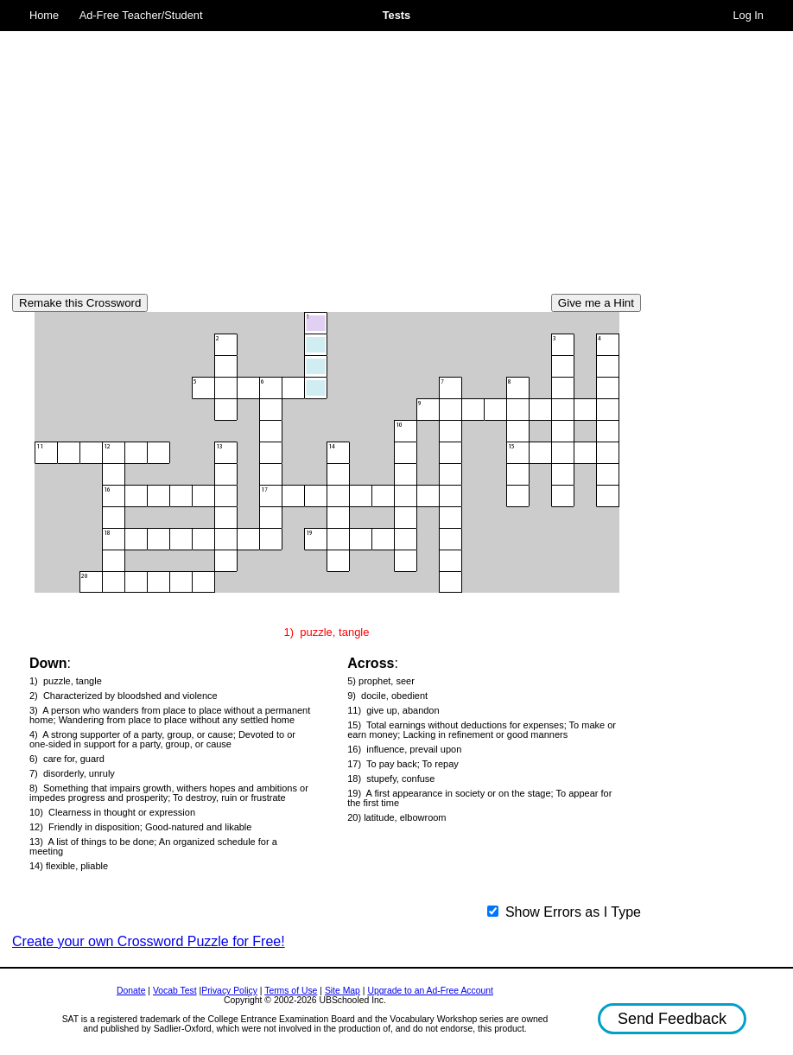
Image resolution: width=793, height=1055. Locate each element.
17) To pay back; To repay (403, 764)
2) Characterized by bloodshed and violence (123, 696)
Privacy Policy (229, 990)
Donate (131, 990)
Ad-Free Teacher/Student (141, 15)
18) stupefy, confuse (391, 779)
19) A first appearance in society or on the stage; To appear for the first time (479, 798)
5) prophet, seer (381, 681)
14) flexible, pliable (68, 866)
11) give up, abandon (393, 710)
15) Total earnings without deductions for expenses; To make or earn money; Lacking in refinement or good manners (481, 730)
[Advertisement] (326, 155)
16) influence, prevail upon (404, 749)
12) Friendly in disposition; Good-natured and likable (140, 827)
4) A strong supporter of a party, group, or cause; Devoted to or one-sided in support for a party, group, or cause (162, 739)
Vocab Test (175, 990)
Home (44, 15)
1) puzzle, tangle (65, 681)
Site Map (342, 990)
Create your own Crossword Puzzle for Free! (148, 941)
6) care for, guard (67, 759)
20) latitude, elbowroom (396, 818)
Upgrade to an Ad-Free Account (430, 990)
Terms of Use (290, 990)
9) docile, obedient (387, 696)
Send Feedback (672, 1018)
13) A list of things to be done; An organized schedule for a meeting (153, 846)
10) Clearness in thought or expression (112, 812)
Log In (748, 15)
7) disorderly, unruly (72, 774)
